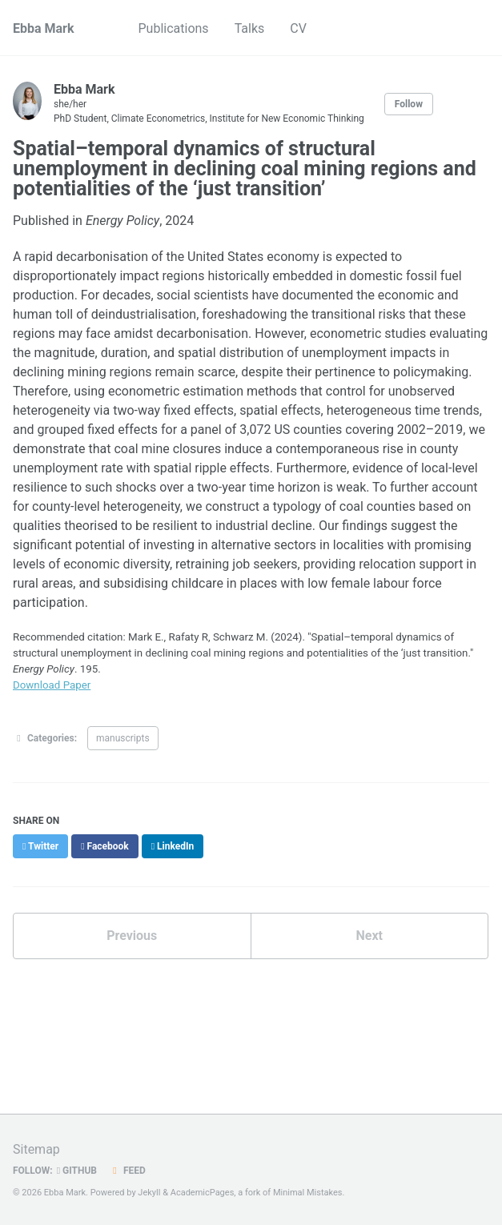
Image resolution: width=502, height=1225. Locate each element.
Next (369, 935)
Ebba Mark (43, 28)
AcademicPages (203, 1192)
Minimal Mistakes (308, 1192)
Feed (127, 1170)
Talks (250, 28)
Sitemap (36, 1149)
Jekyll (149, 1192)
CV (298, 28)
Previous (131, 935)
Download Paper (51, 685)
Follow (409, 104)
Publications (174, 28)
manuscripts (123, 738)
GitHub (77, 1170)
